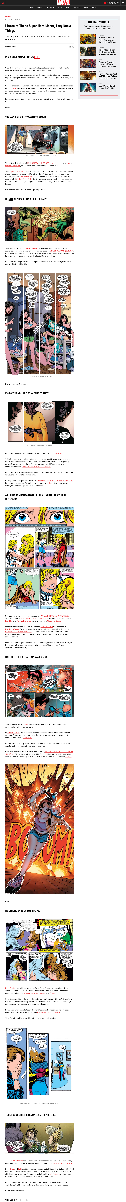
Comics (39, 7)
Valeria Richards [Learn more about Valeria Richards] (24, 621)
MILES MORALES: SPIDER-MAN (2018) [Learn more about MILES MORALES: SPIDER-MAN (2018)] (43, 163)
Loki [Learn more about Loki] (20, 1169)
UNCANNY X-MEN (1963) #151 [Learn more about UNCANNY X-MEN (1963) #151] (50, 1012)
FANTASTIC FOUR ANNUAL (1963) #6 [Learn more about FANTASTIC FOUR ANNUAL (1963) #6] (56, 616)
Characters (50, 7)
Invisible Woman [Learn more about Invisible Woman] (12, 629)
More (94, 7)
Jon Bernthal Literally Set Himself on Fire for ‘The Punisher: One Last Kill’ (108, 53)
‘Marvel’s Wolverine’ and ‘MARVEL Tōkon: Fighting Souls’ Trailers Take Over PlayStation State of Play (108, 78)
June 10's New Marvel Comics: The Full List (107, 87)
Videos (86, 7)
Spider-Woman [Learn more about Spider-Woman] (31, 248)
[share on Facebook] (70, 47)
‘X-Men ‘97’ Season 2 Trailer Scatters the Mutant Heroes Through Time (108, 41)
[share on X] (73, 47)
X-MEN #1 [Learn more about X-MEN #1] (27, 737)
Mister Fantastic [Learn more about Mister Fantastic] (54, 621)
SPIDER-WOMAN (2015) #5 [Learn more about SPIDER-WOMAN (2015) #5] (61, 251)
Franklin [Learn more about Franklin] (9, 621)
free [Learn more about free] (68, 163)
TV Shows (77, 7)
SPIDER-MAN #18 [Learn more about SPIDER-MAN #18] (23, 179)
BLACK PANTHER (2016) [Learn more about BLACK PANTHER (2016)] (62, 480)
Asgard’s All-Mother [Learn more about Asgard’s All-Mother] (14, 1161)
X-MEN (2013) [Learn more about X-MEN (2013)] (13, 732)
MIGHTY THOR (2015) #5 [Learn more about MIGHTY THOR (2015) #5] (62, 1163)
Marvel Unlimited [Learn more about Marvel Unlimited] (12, 165)
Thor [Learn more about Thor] (12, 1169)
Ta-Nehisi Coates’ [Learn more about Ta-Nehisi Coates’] (44, 480)
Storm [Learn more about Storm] (52, 993)
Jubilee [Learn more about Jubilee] (25, 724)
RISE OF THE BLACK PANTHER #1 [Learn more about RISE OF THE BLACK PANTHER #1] (37, 466)
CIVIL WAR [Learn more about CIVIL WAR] (11, 88)
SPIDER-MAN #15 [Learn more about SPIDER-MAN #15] (28, 176)
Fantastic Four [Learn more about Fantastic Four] (47, 626)
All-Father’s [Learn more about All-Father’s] (55, 1174)
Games (60, 7)
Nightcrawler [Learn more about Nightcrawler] (39, 993)
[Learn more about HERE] (37, 57)
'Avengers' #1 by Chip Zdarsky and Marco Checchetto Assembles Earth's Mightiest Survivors (107, 66)
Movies (68, 7)
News (32, 7)
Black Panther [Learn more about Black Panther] (56, 453)
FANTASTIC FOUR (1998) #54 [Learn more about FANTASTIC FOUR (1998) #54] (33, 618)
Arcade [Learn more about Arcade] (68, 757)
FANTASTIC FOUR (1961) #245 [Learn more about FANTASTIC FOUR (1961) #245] (18, 632)
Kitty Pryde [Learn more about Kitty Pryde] (10, 988)
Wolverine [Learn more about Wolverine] (28, 993)
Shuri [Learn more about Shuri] (51, 483)
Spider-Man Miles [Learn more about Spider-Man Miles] (17, 171)
